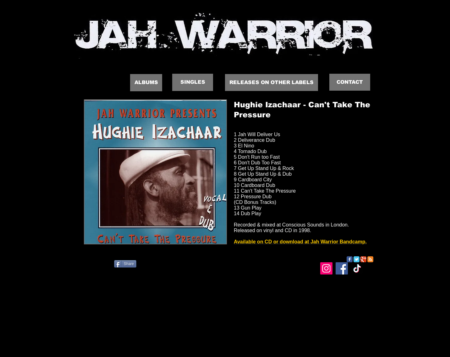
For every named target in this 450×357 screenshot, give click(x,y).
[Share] (125, 264)
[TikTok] (357, 268)
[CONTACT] (349, 82)
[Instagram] (326, 268)
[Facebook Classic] (350, 259)
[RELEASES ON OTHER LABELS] (271, 82)
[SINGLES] (192, 82)
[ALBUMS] (146, 82)
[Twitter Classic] (356, 259)
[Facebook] (342, 268)
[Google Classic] (363, 259)
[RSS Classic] (370, 259)
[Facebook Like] (110, 266)
